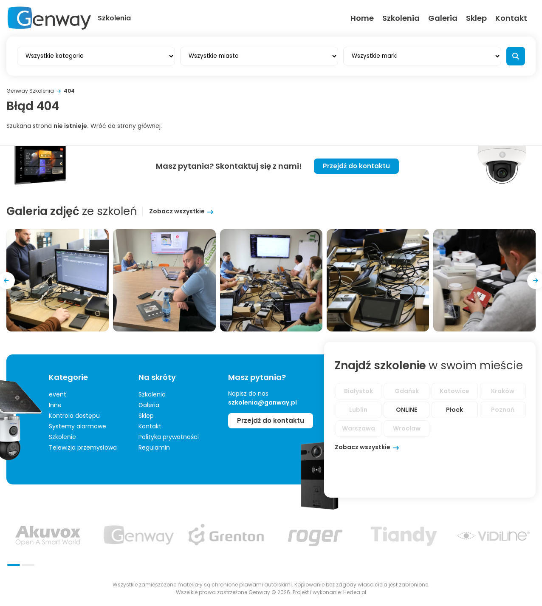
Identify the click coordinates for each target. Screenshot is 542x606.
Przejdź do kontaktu (356, 165)
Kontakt (511, 18)
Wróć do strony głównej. (126, 126)
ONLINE (406, 409)
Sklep (476, 18)
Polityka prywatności (168, 437)
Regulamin (154, 447)
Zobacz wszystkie (177, 211)
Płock (454, 409)
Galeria (442, 18)
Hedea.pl (354, 592)
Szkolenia (401, 18)
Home (362, 18)
